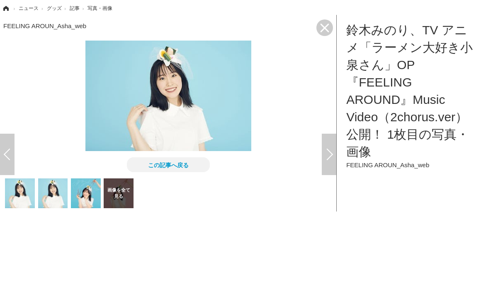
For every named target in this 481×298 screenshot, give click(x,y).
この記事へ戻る (168, 165)
